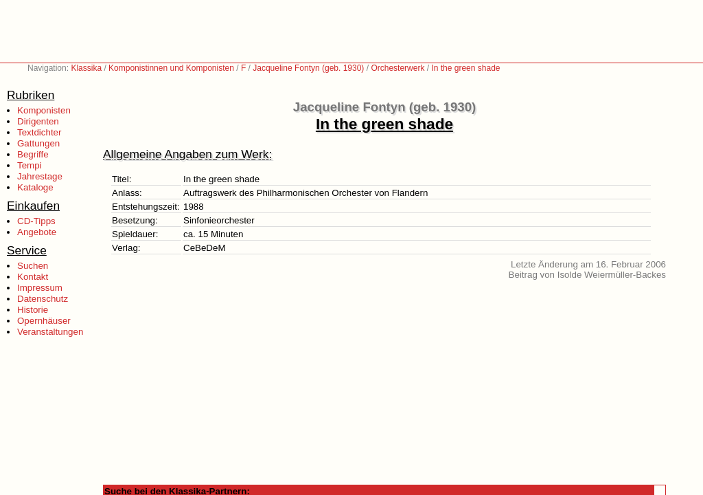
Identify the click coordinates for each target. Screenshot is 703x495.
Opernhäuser (44, 321)
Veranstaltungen (50, 332)
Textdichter (39, 132)
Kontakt (32, 277)
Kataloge (35, 187)
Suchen (32, 266)
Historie (32, 310)
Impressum (39, 288)
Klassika (86, 68)
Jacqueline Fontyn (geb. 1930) (308, 68)
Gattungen (38, 143)
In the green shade (465, 68)
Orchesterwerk (397, 68)
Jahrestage (39, 176)
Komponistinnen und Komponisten (171, 68)
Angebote (36, 232)
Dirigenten (38, 121)
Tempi (29, 165)
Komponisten (44, 110)
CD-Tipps (36, 221)
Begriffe (33, 154)
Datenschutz (42, 299)
